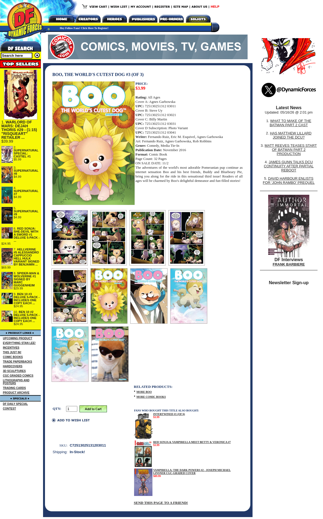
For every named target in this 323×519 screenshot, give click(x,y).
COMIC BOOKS (13, 357)
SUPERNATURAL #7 (26, 192)
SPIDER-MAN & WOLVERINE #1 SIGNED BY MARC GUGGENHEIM (26, 279)
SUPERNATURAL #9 (26, 213)
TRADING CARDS (14, 388)
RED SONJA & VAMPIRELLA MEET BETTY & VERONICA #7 (192, 442)
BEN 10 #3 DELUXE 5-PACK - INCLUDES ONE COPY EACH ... (27, 298)
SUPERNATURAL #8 (26, 172)
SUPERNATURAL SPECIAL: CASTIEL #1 (26, 153)
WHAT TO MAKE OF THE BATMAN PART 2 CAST (290, 123)
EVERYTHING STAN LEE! (19, 343)
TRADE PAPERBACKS (17, 361)
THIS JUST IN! (12, 352)
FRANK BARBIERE (289, 264)
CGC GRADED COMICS (18, 375)
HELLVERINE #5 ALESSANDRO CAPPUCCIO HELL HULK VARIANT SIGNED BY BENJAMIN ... (26, 257)
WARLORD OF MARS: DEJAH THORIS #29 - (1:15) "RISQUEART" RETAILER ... (19, 130)
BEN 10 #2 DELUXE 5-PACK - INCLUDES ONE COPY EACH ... (27, 316)
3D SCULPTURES (14, 371)
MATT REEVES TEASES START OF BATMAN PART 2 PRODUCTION (291, 149)
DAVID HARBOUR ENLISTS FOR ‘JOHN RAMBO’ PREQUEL (289, 180)
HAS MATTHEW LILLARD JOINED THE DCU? (290, 135)
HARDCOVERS (12, 366)
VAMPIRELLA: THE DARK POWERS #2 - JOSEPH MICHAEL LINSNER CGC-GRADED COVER (192, 472)
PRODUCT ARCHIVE (16, 392)
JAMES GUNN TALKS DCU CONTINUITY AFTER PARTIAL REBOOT (288, 166)
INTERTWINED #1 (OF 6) (169, 414)
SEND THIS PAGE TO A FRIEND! (161, 503)
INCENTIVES (11, 347)
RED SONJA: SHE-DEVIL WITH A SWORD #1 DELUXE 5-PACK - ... (27, 234)
